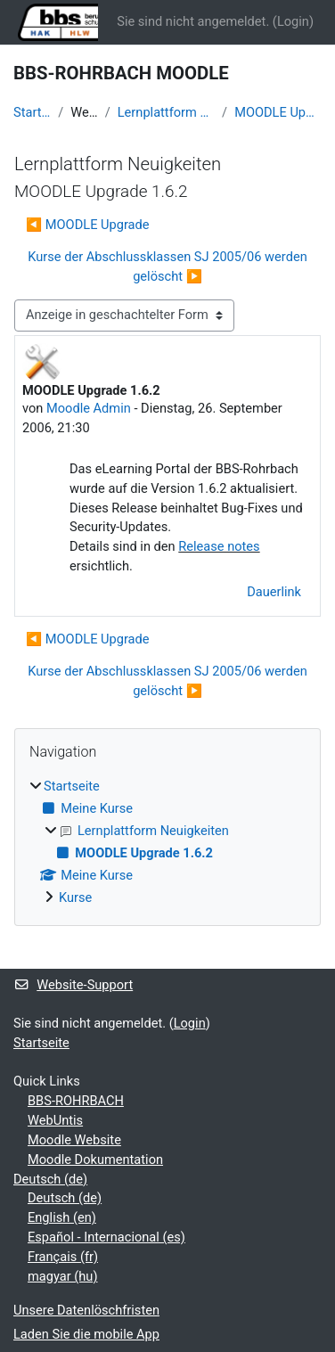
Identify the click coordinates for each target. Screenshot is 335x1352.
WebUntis (55, 1120)
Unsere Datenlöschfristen (86, 1310)
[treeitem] (167, 842)
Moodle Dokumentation (95, 1159)
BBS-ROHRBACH (76, 1101)
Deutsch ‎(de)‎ (50, 1179)
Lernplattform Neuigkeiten (166, 112)
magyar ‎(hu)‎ (62, 1276)
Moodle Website (74, 1140)
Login (293, 21)
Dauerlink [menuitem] (274, 592)
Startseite (32, 112)
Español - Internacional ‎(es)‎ (106, 1237)
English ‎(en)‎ (62, 1217)
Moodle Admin (88, 408)
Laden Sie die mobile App (86, 1334)
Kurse (75, 897)
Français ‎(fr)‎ (63, 1257)
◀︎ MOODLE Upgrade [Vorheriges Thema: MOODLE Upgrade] (88, 225)
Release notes (218, 546)
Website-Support (73, 985)
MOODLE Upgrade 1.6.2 (278, 112)
